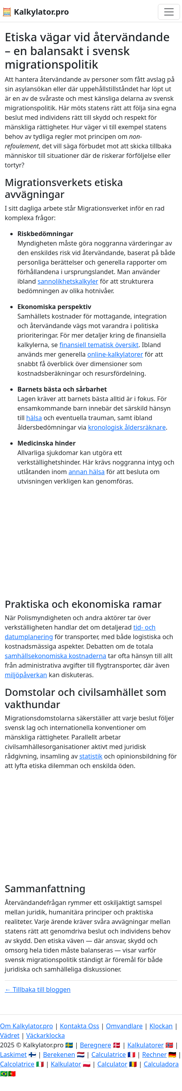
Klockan (161, 1026)
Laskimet (13, 1054)
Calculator (112, 1064)
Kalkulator (66, 1064)
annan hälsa (86, 471)
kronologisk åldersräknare (126, 427)
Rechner (154, 1054)
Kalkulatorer (145, 1045)
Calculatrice (108, 1054)
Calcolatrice (17, 1064)
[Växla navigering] (169, 12)
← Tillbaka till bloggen (38, 989)
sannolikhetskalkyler (68, 281)
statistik (90, 756)
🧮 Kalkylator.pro (35, 11)
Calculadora (161, 1064)
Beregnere (95, 1045)
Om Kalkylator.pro (26, 1026)
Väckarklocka (45, 1035)
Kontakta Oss (79, 1026)
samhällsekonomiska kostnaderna (55, 655)
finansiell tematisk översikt (98, 344)
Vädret (9, 1035)
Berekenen (59, 1054)
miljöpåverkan (26, 674)
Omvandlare (124, 1026)
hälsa (34, 417)
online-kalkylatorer (115, 354)
